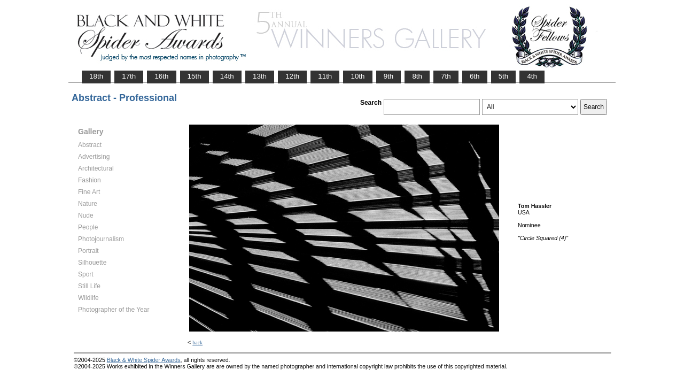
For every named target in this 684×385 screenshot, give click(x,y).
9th (389, 76)
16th (161, 76)
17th (129, 76)
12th (292, 76)
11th (325, 76)
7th (446, 76)
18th (96, 76)
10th (357, 76)
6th (475, 76)
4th (532, 76)
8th (417, 76)
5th (504, 76)
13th (260, 76)
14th (227, 76)
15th (194, 76)
